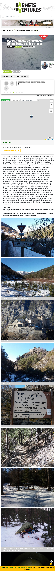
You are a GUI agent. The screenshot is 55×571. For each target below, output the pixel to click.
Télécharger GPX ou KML (11, 150)
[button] (31, 116)
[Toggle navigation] (2, 16)
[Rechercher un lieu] (29, 100)
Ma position (5, 100)
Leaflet (47, 139)
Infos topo (9, 142)
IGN (52, 139)
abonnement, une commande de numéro (18, 568)
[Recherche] (27, 16)
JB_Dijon (52, 63)
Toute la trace (15, 100)
